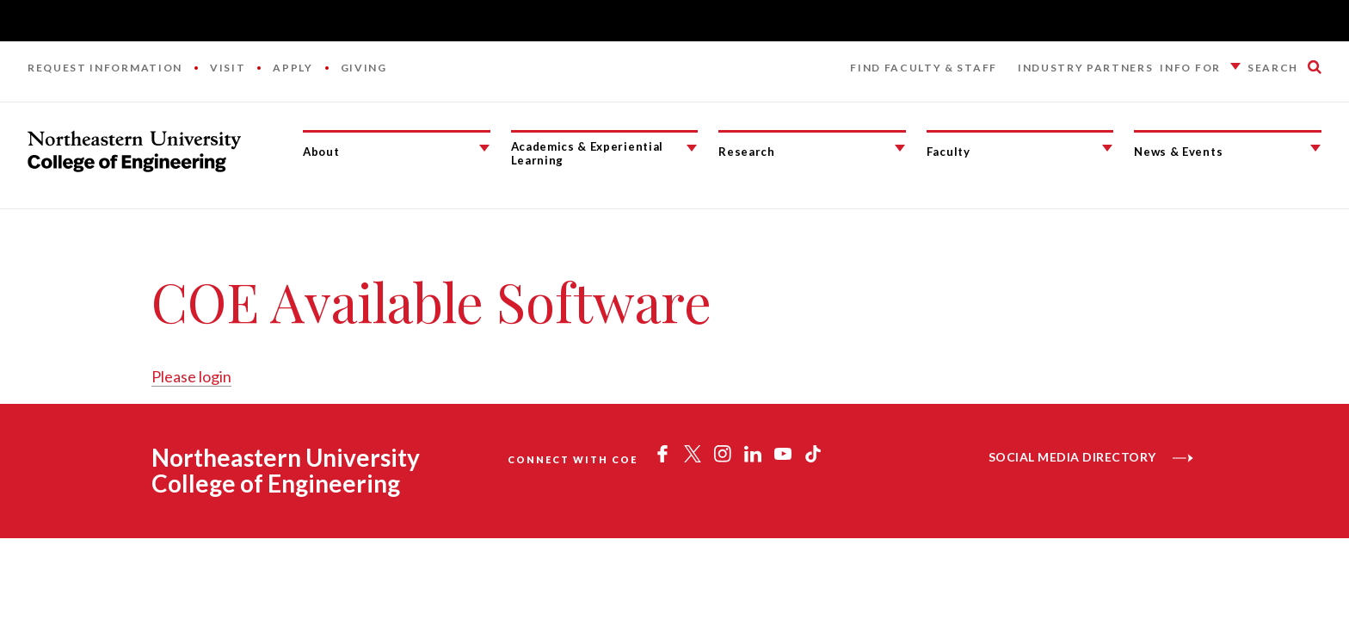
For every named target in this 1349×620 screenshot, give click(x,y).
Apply (292, 67)
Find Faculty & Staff (923, 67)
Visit (227, 67)
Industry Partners (1086, 67)
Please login (191, 376)
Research (746, 151)
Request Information (105, 67)
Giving (364, 67)
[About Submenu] (484, 148)
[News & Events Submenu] (1315, 148)
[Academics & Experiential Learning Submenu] (692, 148)
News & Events (1178, 151)
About (321, 151)
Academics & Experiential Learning (587, 154)
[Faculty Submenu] (1107, 148)
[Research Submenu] (900, 148)
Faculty (948, 151)
